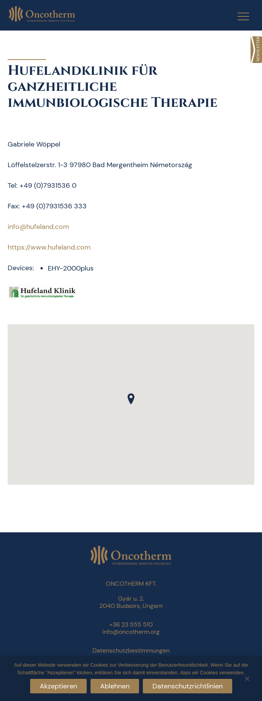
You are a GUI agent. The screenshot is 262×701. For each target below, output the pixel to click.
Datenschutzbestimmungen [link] (131, 650)
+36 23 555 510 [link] (131, 624)
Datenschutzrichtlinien (187, 686)
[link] (256, 49)
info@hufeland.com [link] (38, 226)
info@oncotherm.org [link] (131, 632)
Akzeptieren (58, 686)
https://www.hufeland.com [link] (49, 247)
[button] (131, 398)
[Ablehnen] (246, 677)
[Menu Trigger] (238, 16)
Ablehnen (114, 686)
